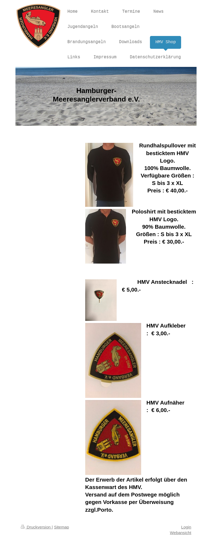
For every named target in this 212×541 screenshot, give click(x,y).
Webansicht (180, 532)
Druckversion (36, 527)
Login (186, 527)
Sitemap (61, 527)
